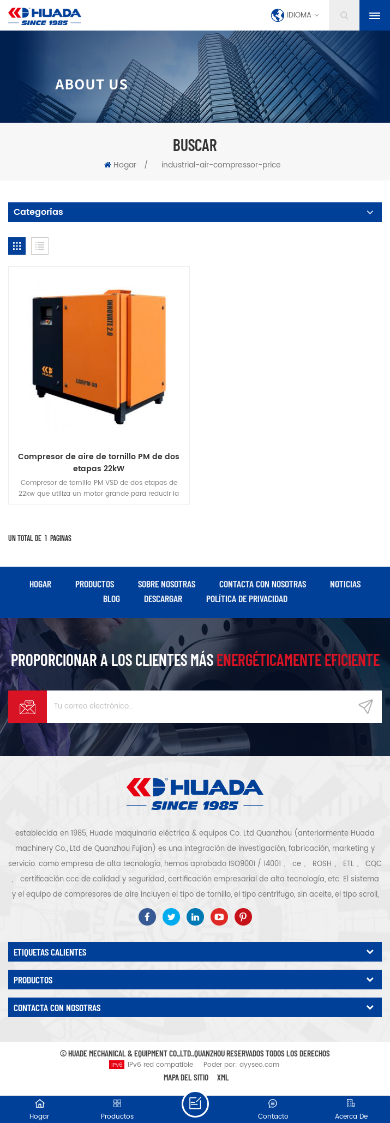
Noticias (345, 584)
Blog (111, 598)
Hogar (120, 165)
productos (94, 584)
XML (223, 1077)
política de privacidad (246, 598)
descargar (163, 598)
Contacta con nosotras (262, 584)
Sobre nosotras (166, 584)
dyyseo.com (259, 1065)
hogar (40, 584)
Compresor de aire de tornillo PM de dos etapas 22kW (98, 463)
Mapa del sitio (186, 1077)
